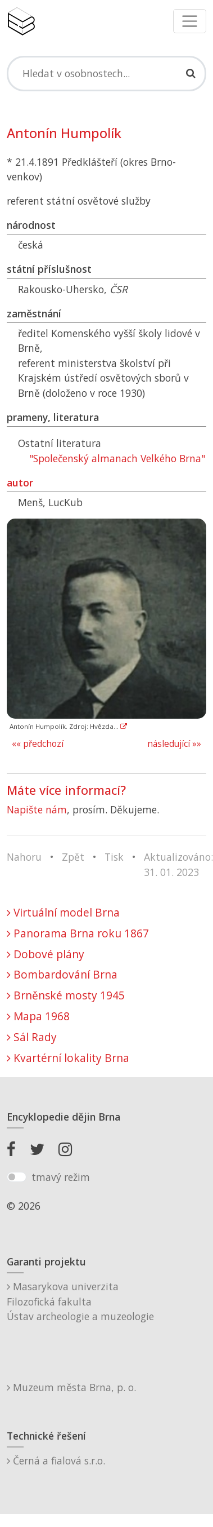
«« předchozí (38, 744)
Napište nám (37, 809)
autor (20, 482)
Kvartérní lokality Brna (68, 1057)
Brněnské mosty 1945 (66, 995)
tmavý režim (60, 1177)
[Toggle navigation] (189, 21)
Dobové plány (45, 954)
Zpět (73, 857)
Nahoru (24, 857)
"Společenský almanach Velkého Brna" (117, 458)
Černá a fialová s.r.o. (56, 1460)
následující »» (174, 744)
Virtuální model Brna (63, 912)
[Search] (106, 73)
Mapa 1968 (38, 1016)
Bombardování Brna (62, 974)
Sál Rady (32, 1036)
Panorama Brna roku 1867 (78, 933)
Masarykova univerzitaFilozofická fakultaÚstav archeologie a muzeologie (80, 1301)
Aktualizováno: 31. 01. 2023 (178, 864)
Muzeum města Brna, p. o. (71, 1387)
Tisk (114, 857)
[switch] (16, 1177)
